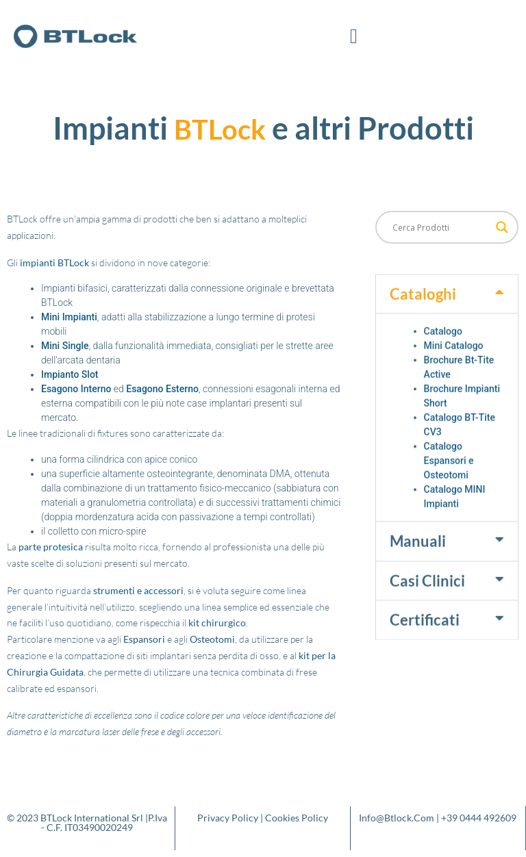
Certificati (425, 648)
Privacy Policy (227, 817)
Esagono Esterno (162, 388)
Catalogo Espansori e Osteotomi (449, 489)
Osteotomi (212, 639)
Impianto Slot (70, 374)
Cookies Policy (296, 817)
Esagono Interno (76, 388)
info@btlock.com (396, 817)
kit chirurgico (217, 622)
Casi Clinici (427, 609)
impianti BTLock (54, 262)
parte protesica (50, 546)
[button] (354, 36)
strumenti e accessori (138, 590)
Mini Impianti (69, 316)
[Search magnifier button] (502, 227)
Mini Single (65, 345)
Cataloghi (423, 322)
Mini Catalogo (454, 374)
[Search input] (441, 227)
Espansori (144, 639)
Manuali (418, 570)
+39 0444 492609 (478, 817)
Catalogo (443, 360)
